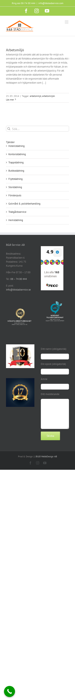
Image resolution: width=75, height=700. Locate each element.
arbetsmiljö (35, 95)
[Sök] (9, 129)
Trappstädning (16, 162)
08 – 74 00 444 (18, 279)
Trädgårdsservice (17, 212)
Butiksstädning (16, 170)
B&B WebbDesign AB (46, 456)
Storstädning (15, 187)
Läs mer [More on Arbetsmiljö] (10, 99)
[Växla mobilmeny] (67, 22)
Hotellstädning (16, 146)
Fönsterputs (14, 195)
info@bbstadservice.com (50, 3)
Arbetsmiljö (15, 50)
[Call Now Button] (9, 691)
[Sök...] (37, 129)
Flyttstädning (15, 179)
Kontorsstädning (17, 154)
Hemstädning (15, 220)
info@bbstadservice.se (18, 289)
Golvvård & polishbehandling (24, 203)
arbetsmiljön (48, 95)
